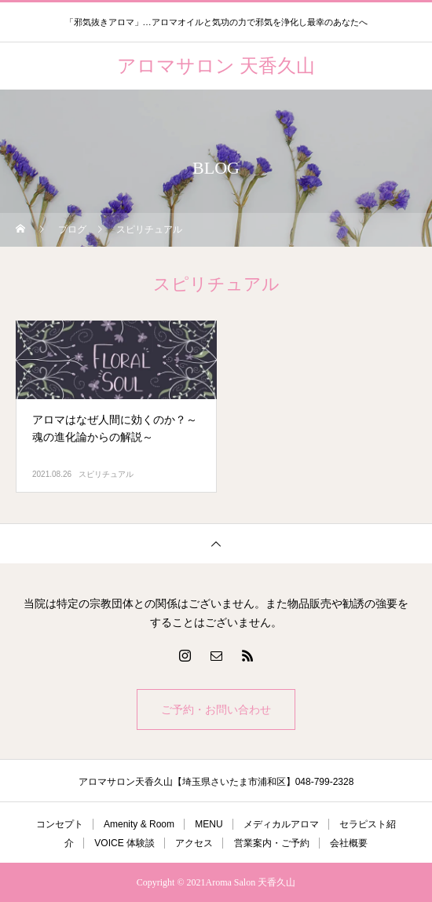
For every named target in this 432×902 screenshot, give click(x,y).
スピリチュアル (106, 474)
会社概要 (349, 843)
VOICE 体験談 (124, 843)
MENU (208, 824)
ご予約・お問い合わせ (216, 709)
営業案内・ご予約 (271, 843)
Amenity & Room (139, 824)
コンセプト (59, 824)
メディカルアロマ (281, 824)
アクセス (194, 843)
